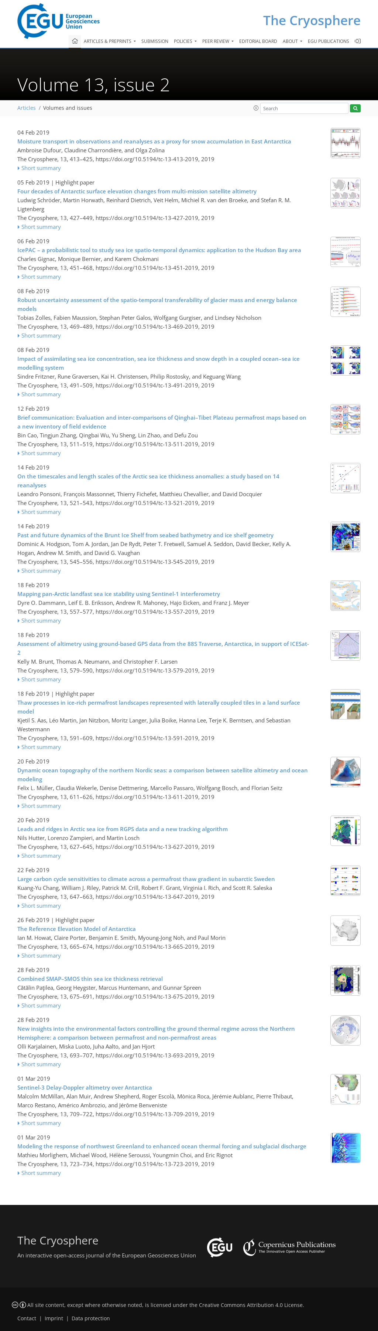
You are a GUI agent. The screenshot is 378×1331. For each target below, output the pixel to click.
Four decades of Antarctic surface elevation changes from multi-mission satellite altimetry (137, 191)
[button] (256, 108)
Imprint (54, 1318)
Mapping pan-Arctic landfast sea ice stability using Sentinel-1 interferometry (118, 593)
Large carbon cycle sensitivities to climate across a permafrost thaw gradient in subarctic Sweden (146, 879)
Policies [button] (183, 41)
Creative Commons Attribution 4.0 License (251, 1305)
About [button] (291, 41)
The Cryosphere (312, 20)
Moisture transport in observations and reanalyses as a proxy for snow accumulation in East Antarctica (154, 141)
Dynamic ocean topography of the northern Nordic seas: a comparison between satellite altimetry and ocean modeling (162, 774)
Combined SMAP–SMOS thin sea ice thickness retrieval (90, 978)
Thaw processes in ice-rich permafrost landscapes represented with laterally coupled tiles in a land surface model (158, 707)
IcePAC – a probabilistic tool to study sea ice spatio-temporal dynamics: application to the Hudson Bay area (159, 250)
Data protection (91, 1318)
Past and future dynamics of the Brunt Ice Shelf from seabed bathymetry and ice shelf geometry (145, 535)
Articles (26, 108)
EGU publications (328, 41)
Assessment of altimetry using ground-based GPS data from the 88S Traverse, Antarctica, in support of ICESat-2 (163, 648)
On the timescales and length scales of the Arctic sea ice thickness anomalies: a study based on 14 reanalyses (148, 481)
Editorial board (258, 41)
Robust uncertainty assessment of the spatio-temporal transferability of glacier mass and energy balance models (157, 304)
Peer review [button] (216, 41)
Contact (26, 1318)
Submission (154, 41)
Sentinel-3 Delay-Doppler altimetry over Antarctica (84, 1087)
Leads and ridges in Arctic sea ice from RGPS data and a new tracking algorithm (122, 829)
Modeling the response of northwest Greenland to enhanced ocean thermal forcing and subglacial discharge (161, 1146)
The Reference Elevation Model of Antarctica (76, 928)
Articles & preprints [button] (108, 41)
